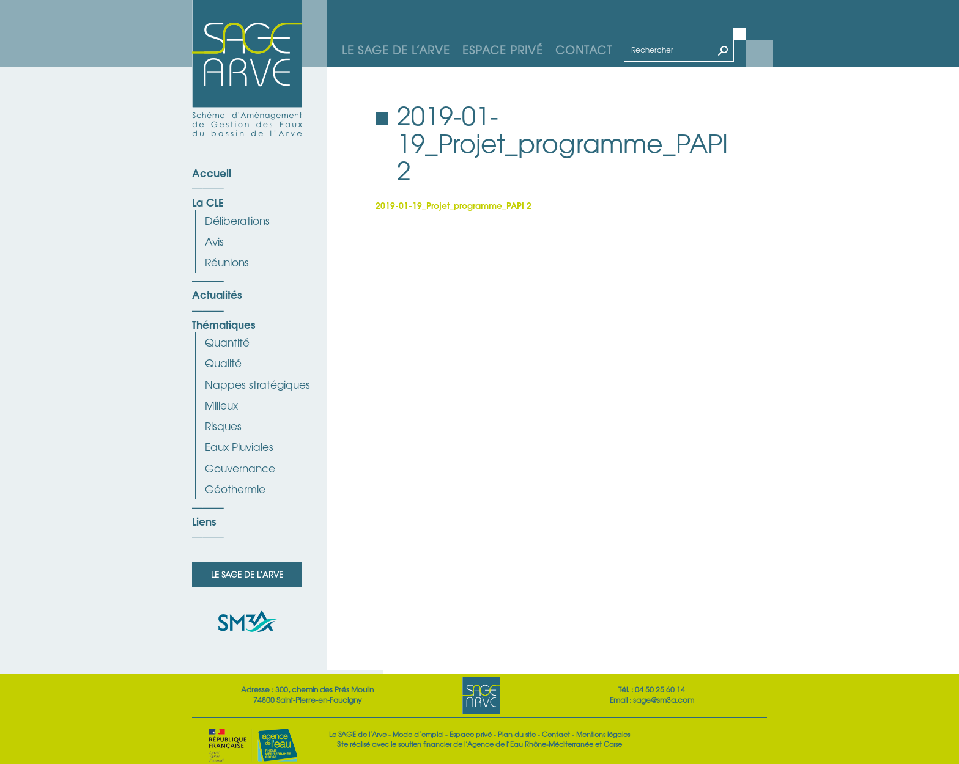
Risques (223, 425)
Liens (204, 521)
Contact (583, 49)
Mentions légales (603, 734)
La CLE (208, 202)
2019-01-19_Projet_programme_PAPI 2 (453, 205)
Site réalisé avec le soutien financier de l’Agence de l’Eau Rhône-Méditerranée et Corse (479, 744)
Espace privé (502, 49)
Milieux (221, 405)
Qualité (223, 362)
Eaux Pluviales (239, 446)
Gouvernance (240, 468)
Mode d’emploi (418, 734)
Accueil (211, 172)
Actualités (217, 294)
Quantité (227, 342)
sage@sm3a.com (663, 699)
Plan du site (517, 734)
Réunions (227, 262)
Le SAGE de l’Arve (396, 49)
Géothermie (235, 488)
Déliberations (237, 220)
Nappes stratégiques (257, 384)
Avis (214, 241)
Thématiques (223, 324)
